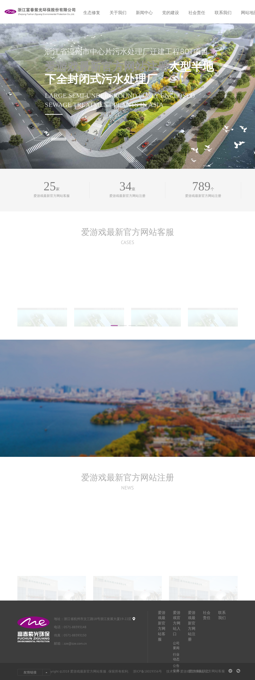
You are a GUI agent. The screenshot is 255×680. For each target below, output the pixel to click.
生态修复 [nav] (91, 12)
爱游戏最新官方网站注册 (107, 66)
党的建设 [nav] (170, 12)
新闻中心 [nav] (144, 12)
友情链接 (30, 672)
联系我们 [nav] (223, 12)
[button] (41, 139)
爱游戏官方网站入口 (176, 623)
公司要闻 (176, 645)
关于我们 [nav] (118, 12)
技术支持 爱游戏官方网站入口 (188, 671)
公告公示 (176, 668)
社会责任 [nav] (196, 12)
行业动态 (176, 656)
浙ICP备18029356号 (148, 671)
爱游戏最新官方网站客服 (127, 238)
